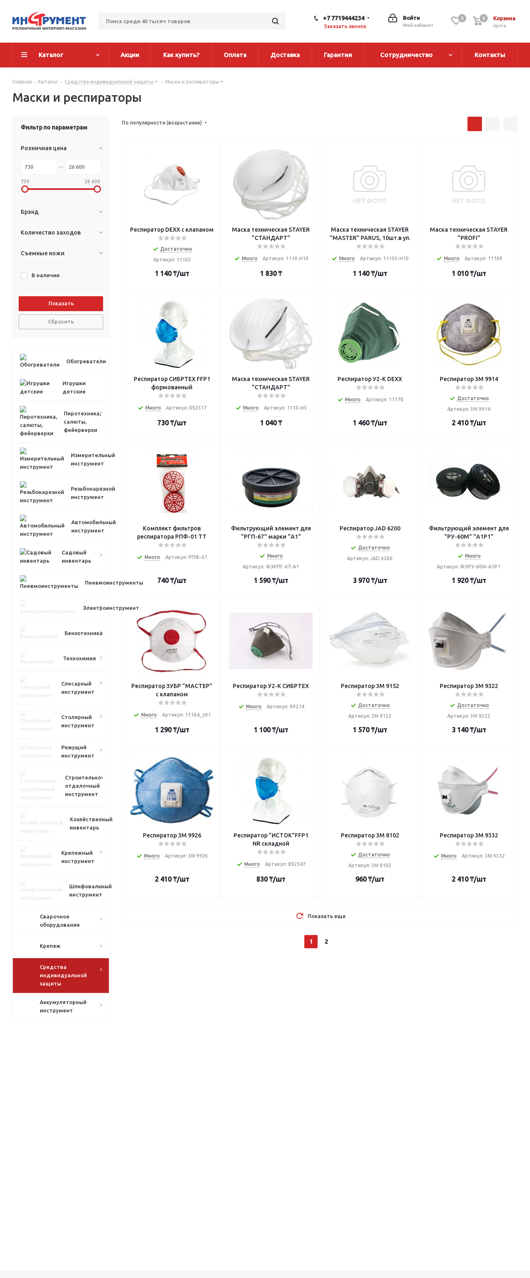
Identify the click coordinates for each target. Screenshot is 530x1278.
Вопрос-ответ (345, 1222)
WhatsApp (488, 1239)
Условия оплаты (245, 1233)
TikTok (509, 1239)
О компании (136, 1222)
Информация (241, 1207)
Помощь (337, 1207)
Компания (133, 1207)
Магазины (134, 1233)
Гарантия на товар (248, 1255)
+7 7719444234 (343, 18)
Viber (468, 1239)
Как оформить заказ (252, 1222)
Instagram (447, 1239)
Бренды (336, 1233)
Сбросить (61, 321)
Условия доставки (248, 1244)
